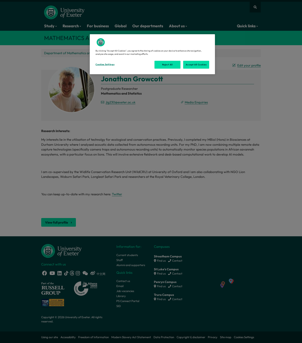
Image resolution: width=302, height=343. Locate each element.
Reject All (167, 64)
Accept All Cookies (196, 64)
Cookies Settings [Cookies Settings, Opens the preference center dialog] (105, 64)
